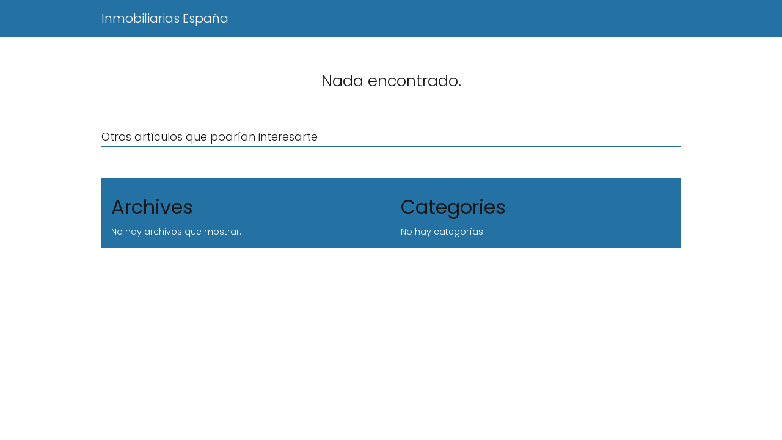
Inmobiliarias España (164, 18)
